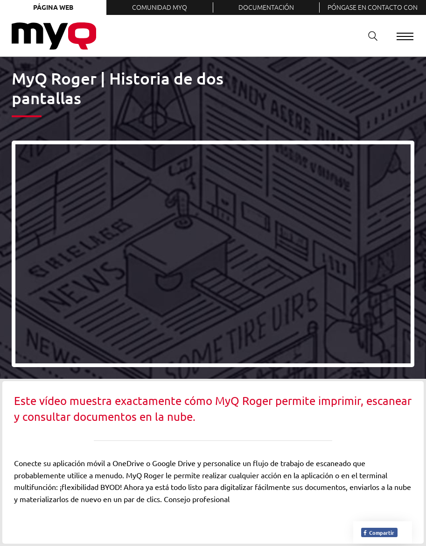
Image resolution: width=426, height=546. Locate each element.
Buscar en (369, 36)
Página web (53, 7)
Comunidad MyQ (159, 7)
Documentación (266, 7)
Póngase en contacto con (373, 7)
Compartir (378, 532)
